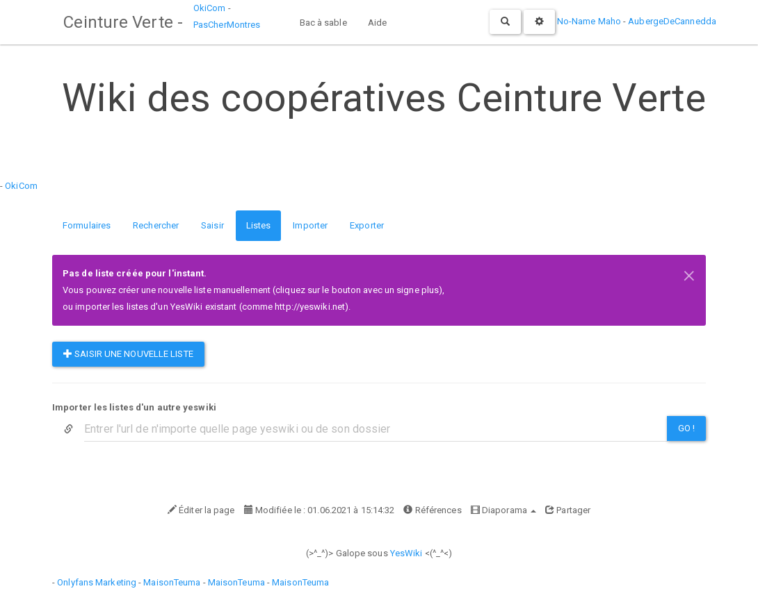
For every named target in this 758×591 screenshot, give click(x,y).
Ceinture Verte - (122, 22)
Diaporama (503, 510)
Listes (258, 225)
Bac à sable (322, 22)
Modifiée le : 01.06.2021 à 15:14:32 (319, 510)
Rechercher (156, 225)
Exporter (367, 225)
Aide (376, 22)
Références (432, 510)
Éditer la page (201, 510)
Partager (567, 510)
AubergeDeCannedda (672, 21)
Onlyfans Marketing (97, 582)
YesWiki (406, 553)
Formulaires (87, 225)
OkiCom (210, 8)
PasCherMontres (226, 24)
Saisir (212, 225)
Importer (310, 225)
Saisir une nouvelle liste (128, 354)
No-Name (576, 21)
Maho (609, 21)
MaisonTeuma (172, 582)
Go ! (686, 428)
